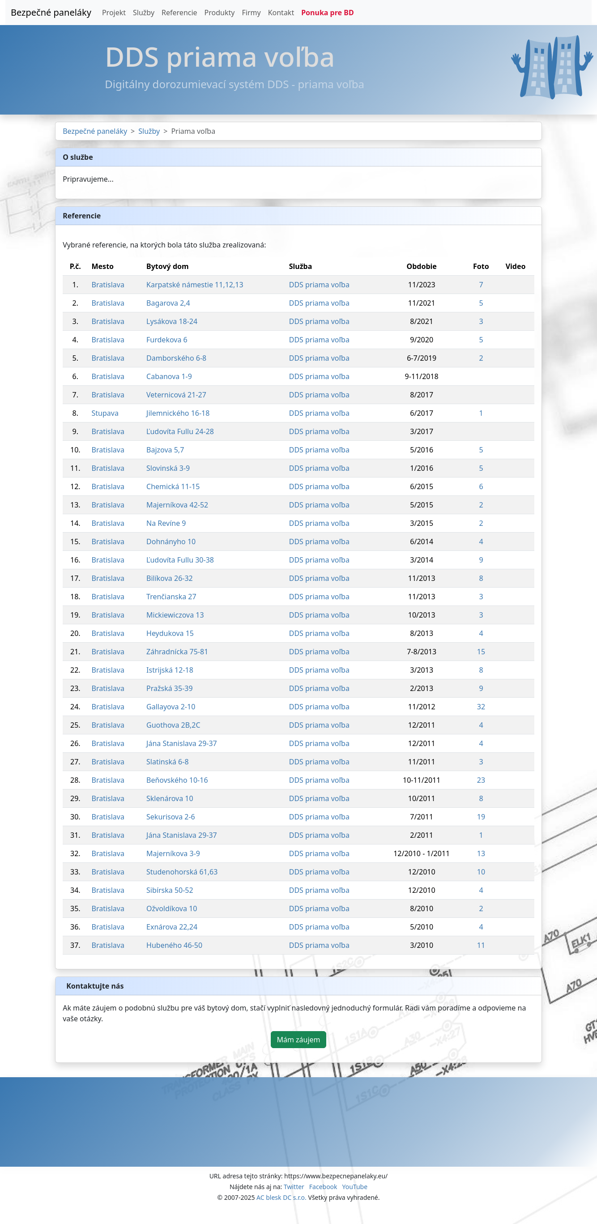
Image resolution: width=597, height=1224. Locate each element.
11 (481, 945)
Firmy (251, 12)
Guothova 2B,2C (173, 725)
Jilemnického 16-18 (177, 413)
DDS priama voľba (319, 285)
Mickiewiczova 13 (175, 615)
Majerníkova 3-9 (173, 853)
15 (481, 652)
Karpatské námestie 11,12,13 (194, 285)
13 (481, 853)
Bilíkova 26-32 (169, 578)
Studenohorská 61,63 (181, 872)
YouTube (354, 1186)
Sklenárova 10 (169, 798)
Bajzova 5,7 (165, 450)
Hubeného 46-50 (174, 945)
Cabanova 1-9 (169, 376)
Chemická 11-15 (173, 486)
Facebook (323, 1186)
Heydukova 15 (170, 633)
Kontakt (281, 12)
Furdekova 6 (167, 340)
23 (481, 780)
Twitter (294, 1186)
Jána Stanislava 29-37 (181, 743)
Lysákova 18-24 (171, 321)
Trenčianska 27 (171, 596)
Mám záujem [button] (298, 1040)
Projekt (114, 12)
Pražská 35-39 (169, 688)
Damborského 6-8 (176, 358)
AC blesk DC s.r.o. (281, 1197)
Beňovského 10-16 (177, 780)
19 (481, 817)
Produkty (220, 12)
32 (481, 707)
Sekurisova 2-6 (170, 817)
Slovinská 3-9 (168, 468)
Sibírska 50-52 (169, 890)
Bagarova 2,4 (168, 303)
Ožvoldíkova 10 (171, 908)
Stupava (104, 413)
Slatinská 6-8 (167, 762)
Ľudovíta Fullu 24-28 (180, 431)
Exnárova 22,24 (171, 927)
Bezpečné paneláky (51, 12)
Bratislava (107, 285)
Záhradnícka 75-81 (177, 652)
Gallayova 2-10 (170, 707)
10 (481, 872)
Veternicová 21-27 (176, 395)
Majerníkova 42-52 (177, 505)
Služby (143, 12)
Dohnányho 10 (171, 541)
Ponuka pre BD (327, 12)
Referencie (179, 12)
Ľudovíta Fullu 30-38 (180, 560)
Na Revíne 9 (166, 523)
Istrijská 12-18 (169, 670)
